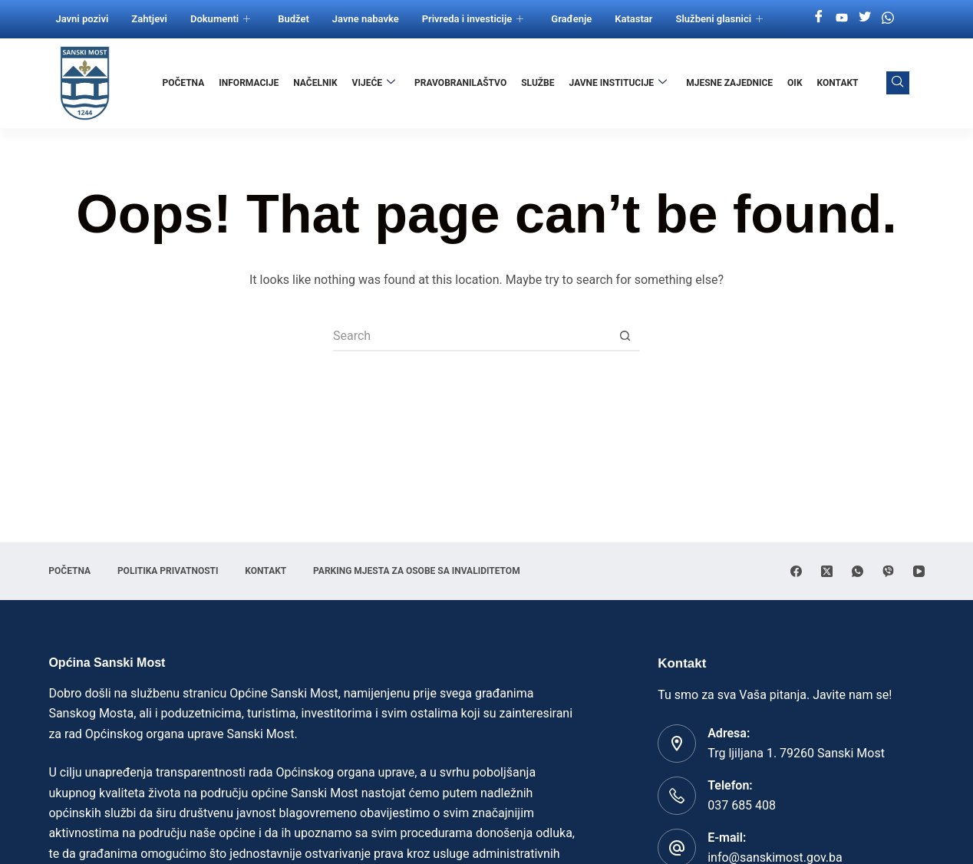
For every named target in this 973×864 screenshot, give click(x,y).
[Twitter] (865, 17)
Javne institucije (618, 83)
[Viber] (888, 571)
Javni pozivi (81, 19)
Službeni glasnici (720, 19)
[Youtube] (842, 17)
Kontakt (838, 82)
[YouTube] (919, 571)
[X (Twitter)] (827, 571)
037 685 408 (741, 805)
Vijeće (373, 83)
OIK (794, 82)
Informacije (249, 82)
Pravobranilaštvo (461, 82)
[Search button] (624, 336)
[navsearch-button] (897, 82)
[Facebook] (819, 17)
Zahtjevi (149, 19)
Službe (538, 82)
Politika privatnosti (168, 571)
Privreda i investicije (473, 19)
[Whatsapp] (888, 17)
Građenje (571, 19)
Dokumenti (220, 19)
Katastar (633, 19)
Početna (184, 82)
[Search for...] (471, 336)
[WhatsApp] (857, 571)
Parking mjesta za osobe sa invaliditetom (417, 571)
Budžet (293, 19)
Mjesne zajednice (729, 82)
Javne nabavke (365, 19)
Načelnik (316, 82)
